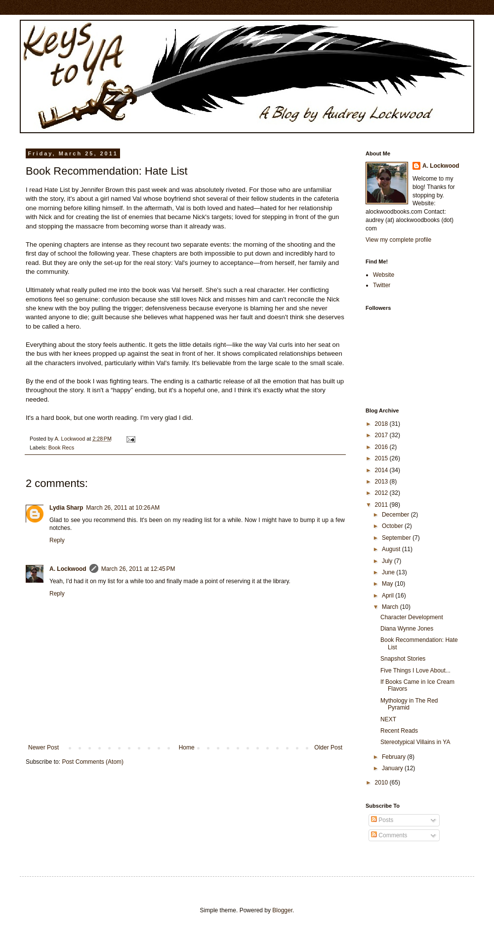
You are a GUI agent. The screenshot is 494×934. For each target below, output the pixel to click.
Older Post (328, 747)
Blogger (282, 910)
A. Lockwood (67, 568)
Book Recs (61, 447)
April (388, 595)
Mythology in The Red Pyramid (409, 704)
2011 (382, 504)
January (393, 768)
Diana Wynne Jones (406, 628)
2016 (382, 447)
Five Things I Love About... (415, 670)
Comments (389, 835)
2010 (382, 782)
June (389, 572)
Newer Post (43, 747)
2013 (382, 481)
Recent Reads (399, 730)
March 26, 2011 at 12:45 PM (138, 568)
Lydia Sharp (66, 507)
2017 (382, 435)
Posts (382, 820)
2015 (382, 458)
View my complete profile (398, 239)
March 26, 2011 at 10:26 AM (123, 507)
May (388, 583)
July (388, 561)
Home (187, 747)
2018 (382, 423)
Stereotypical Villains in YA (415, 742)
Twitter (381, 285)
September (397, 537)
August (392, 549)
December (396, 514)
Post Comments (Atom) (93, 761)
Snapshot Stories (402, 658)
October (393, 526)
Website (383, 274)
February (394, 756)
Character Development (411, 617)
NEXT (388, 719)
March (391, 606)
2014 (382, 470)
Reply (57, 540)
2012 (382, 492)
